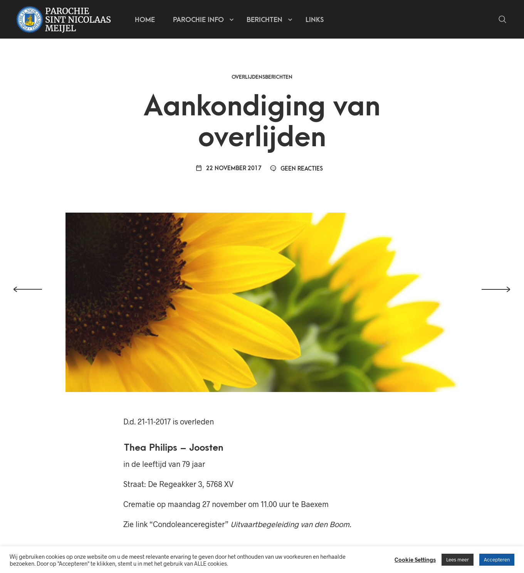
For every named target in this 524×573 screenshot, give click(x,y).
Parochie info (198, 19)
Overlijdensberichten (262, 79)
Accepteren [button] (497, 559)
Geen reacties (296, 170)
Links (315, 19)
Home (145, 19)
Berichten (264, 19)
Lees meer (457, 559)
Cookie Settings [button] (415, 559)
